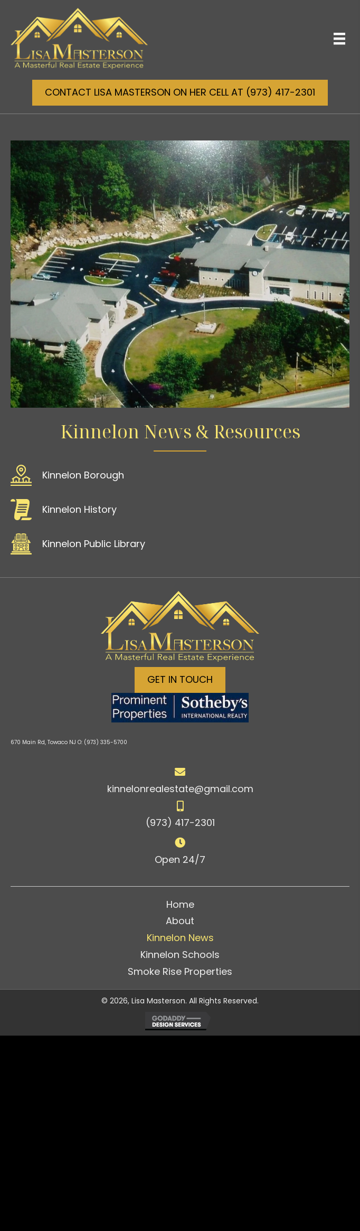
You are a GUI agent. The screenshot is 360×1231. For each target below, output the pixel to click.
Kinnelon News (180, 937)
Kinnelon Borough (83, 475)
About (180, 920)
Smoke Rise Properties (180, 971)
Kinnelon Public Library (93, 543)
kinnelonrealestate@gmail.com (180, 788)
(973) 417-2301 (180, 822)
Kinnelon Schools (180, 954)
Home (180, 904)
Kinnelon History (79, 509)
